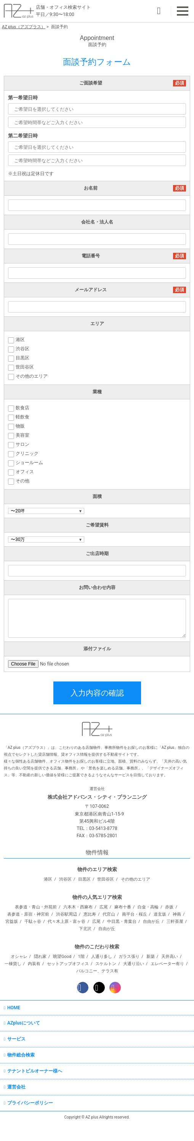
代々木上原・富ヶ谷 (66, 921)
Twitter (99, 987)
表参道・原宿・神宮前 (28, 914)
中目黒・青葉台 (121, 921)
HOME (13, 1007)
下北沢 (85, 928)
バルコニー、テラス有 (97, 971)
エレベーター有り (167, 963)
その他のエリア (135, 879)
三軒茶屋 (175, 921)
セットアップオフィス (68, 963)
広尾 (103, 907)
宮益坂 (11, 921)
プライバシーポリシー (30, 1103)
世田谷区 (105, 879)
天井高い (169, 956)
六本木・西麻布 (78, 907)
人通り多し (101, 956)
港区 (48, 879)
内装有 (34, 963)
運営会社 (16, 1087)
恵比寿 (89, 914)
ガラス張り (129, 956)
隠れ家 (40, 956)
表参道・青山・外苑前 (36, 907)
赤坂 (169, 907)
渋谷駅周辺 (66, 914)
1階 (81, 956)
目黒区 (84, 879)
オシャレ (19, 956)
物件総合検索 (21, 1055)
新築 (150, 956)
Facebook (82, 987)
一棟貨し (13, 963)
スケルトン (105, 963)
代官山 (109, 914)
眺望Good (62, 956)
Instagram (115, 987)
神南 (177, 914)
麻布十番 (122, 907)
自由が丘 (151, 921)
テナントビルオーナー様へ (34, 1071)
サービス (16, 1039)
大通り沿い (133, 963)
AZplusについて (23, 1023)
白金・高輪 (148, 907)
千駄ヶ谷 (32, 921)
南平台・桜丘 (134, 914)
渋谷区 (65, 879)
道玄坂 (160, 914)
